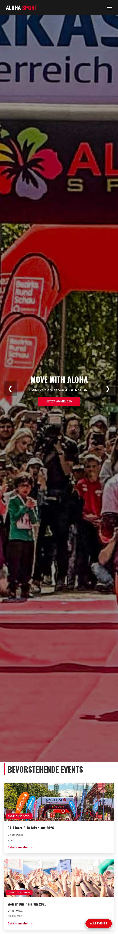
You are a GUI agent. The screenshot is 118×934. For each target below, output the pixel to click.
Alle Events (98, 923)
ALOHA (21, 7)
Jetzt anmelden (59, 401)
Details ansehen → (20, 847)
